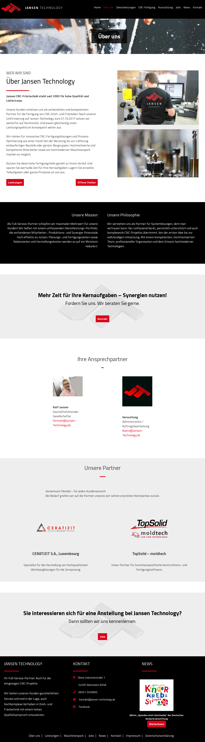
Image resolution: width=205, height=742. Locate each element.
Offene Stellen (87, 182)
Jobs (178, 7)
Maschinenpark (74, 735)
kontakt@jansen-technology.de (94, 699)
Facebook (81, 707)
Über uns (109, 7)
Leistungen (15, 182)
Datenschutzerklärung (159, 735)
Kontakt (197, 7)
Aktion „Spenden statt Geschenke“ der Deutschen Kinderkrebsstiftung (156, 716)
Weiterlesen (156, 724)
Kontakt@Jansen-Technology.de (64, 422)
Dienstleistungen (126, 7)
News (186, 7)
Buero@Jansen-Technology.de (132, 432)
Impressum (133, 735)
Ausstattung (165, 7)
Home (97, 7)
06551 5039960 (87, 692)
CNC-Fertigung (146, 7)
